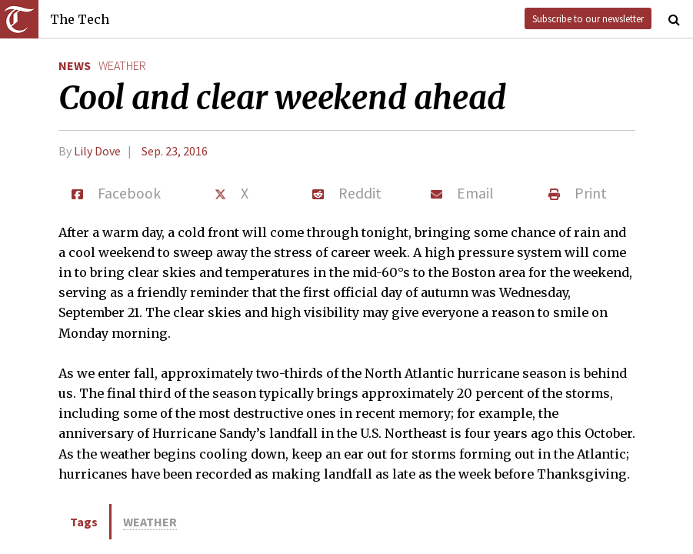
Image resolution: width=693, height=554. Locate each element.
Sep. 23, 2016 (175, 151)
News (74, 65)
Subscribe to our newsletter (588, 18)
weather (122, 65)
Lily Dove (97, 151)
